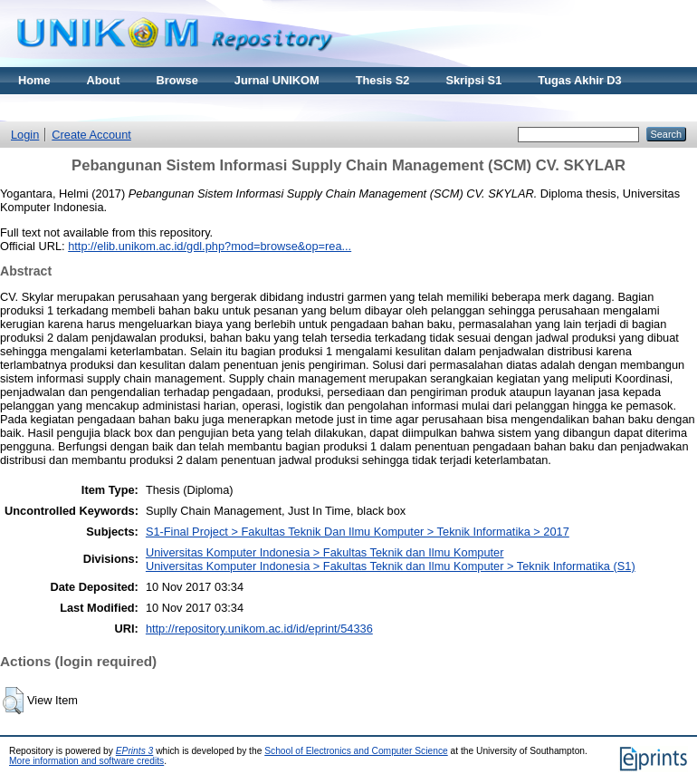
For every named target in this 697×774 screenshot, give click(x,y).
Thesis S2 (383, 80)
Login (25, 134)
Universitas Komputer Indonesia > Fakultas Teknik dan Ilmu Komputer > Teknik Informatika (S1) (390, 566)
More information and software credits (86, 761)
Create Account (91, 134)
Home (34, 80)
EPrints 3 (135, 751)
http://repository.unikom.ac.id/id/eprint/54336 (259, 628)
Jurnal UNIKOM (277, 80)
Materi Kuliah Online (74, 107)
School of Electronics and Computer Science (356, 751)
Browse (177, 80)
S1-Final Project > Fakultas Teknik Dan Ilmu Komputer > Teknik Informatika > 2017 (357, 531)
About (103, 80)
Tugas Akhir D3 (579, 80)
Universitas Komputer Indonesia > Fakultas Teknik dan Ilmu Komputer (325, 552)
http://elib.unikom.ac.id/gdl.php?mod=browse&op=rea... (209, 246)
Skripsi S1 (473, 80)
